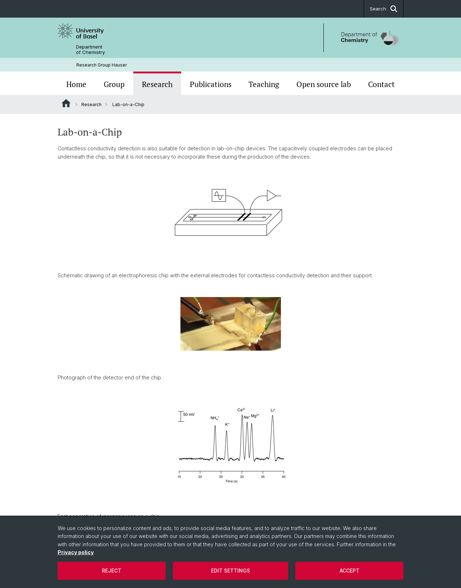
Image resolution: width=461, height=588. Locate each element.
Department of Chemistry (90, 49)
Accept (349, 571)
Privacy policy (76, 552)
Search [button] (383, 8)
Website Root (66, 103)
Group (114, 84)
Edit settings (230, 571)
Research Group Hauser (101, 65)
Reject (111, 571)
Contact (381, 84)
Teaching (264, 84)
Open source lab (323, 84)
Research (157, 84)
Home (76, 84)
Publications (211, 84)
